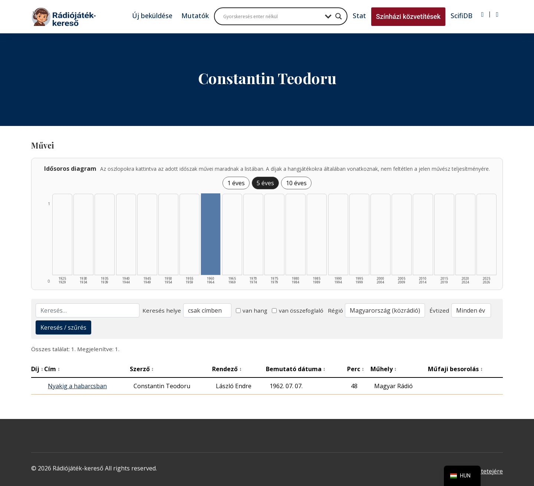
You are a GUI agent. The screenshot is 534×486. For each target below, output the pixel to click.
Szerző (142, 369)
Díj (37, 369)
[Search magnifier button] (338, 16)
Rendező (227, 369)
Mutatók (195, 15)
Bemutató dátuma (296, 369)
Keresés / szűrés (63, 327)
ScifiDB (461, 15)
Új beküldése (152, 15)
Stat (359, 15)
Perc (355, 369)
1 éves (236, 183)
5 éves (265, 183)
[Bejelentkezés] (483, 14)
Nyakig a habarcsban (77, 386)
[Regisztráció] (497, 14)
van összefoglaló (297, 310)
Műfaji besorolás (455, 369)
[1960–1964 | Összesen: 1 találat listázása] (210, 234)
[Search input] (272, 16)
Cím (52, 369)
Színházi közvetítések (408, 16)
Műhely (383, 369)
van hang (252, 310)
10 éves (296, 183)
